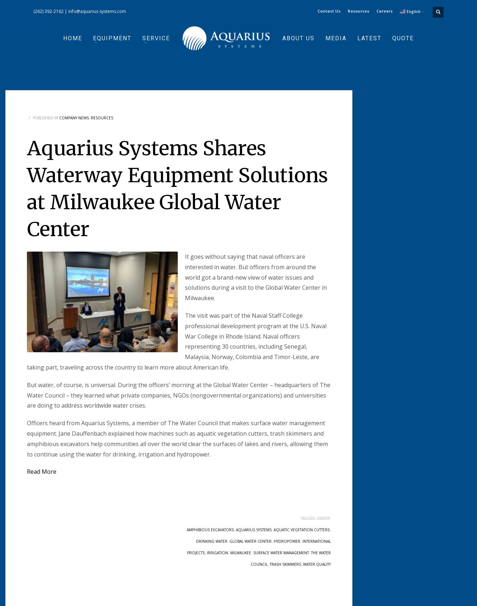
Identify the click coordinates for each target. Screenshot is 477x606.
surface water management (281, 552)
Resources (358, 11)
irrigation (217, 552)
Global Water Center (251, 541)
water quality (317, 564)
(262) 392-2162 (48, 11)
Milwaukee (240, 552)
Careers (384, 11)
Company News (74, 117)
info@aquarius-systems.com (97, 11)
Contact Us (329, 11)
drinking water (211, 541)
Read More (41, 472)
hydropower (287, 541)
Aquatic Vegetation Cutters (302, 529)
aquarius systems (254, 529)
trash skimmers (285, 564)
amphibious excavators (210, 529)
